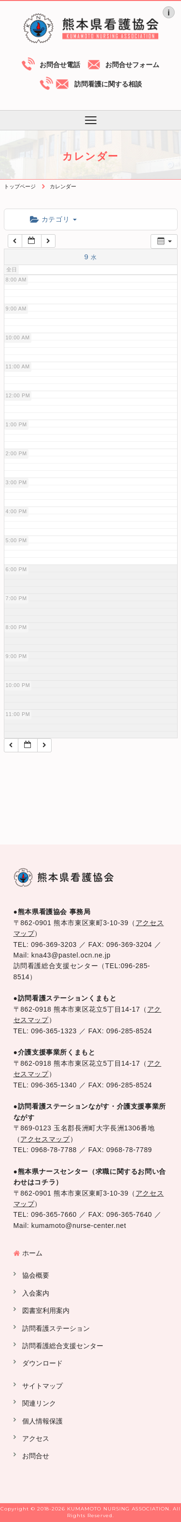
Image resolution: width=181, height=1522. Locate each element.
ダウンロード (42, 1363)
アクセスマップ (45, 1139)
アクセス (35, 1438)
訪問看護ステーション (56, 1328)
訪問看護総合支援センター (62, 1346)
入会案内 (35, 1293)
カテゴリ (53, 219)
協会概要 (35, 1275)
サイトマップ (42, 1386)
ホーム (32, 1253)
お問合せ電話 (60, 65)
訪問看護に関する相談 (108, 84)
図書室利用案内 (46, 1310)
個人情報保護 (42, 1421)
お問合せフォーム (132, 65)
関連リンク (39, 1403)
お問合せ (35, 1456)
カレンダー (63, 186)
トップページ (20, 186)
